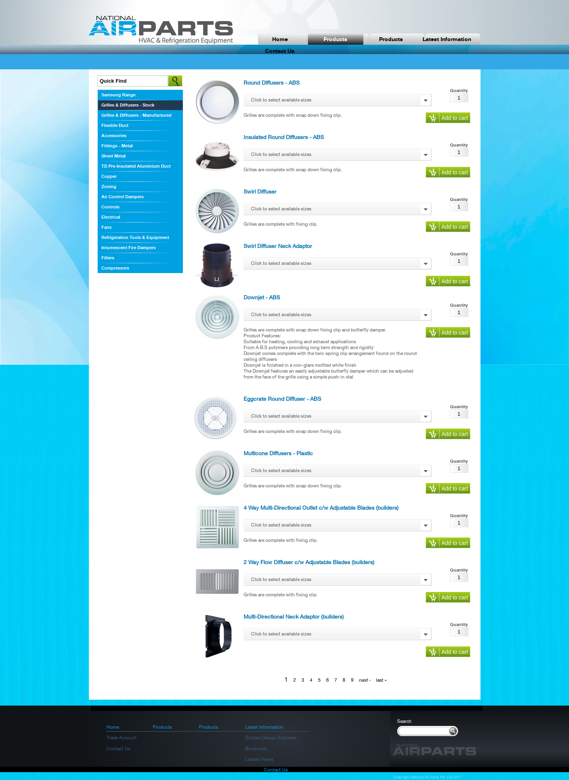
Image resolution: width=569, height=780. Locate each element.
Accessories (113, 135)
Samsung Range (118, 95)
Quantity (459, 90)
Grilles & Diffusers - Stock (127, 105)
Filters (107, 258)
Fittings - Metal (117, 145)
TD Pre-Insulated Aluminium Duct (136, 166)
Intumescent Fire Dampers (128, 247)
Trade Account (122, 737)
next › (364, 680)
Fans (106, 227)
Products (335, 39)
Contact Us (118, 748)
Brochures (256, 748)
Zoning (108, 186)
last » (381, 680)
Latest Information (447, 39)
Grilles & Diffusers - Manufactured (136, 115)
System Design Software (270, 737)
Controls (110, 207)
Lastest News (259, 759)
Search (404, 721)
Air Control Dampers (122, 196)
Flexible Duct (114, 125)
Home (280, 39)
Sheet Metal (113, 156)
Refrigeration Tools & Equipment (135, 237)
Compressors (115, 268)
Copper (109, 176)
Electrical (110, 217)
